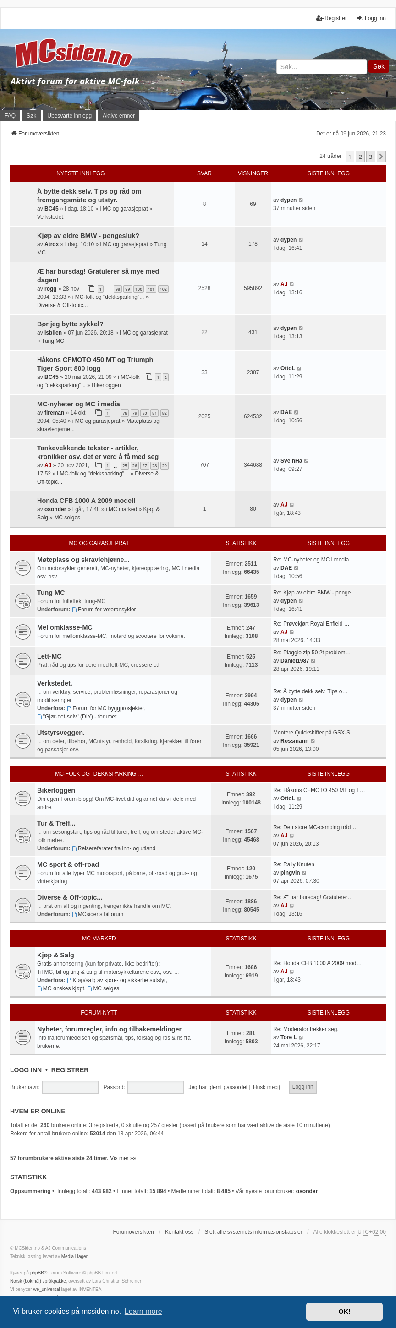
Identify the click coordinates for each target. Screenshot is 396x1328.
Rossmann (294, 741)
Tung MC (53, 341)
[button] (381, 156)
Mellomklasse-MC (65, 627)
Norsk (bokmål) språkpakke (38, 1281)
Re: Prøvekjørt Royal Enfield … (311, 624)
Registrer (70, 1070)
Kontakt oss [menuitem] (179, 1232)
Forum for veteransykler (104, 609)
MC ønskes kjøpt (60, 988)
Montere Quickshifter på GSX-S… (314, 732)
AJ (283, 284)
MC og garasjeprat (125, 208)
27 (144, 466)
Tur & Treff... (56, 823)
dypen (288, 200)
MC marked (123, 509)
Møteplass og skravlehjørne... (83, 559)
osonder (55, 509)
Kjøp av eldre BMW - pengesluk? (88, 235)
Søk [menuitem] (31, 116)
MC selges (67, 517)
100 (138, 289)
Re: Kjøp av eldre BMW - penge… (314, 592)
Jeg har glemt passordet (218, 1087)
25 (124, 466)
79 (134, 413)
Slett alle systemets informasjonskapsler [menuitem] (253, 1232)
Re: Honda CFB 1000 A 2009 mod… (317, 963)
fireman (54, 413)
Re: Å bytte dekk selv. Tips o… (310, 691)
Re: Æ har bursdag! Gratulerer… (313, 897)
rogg (50, 289)
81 (154, 413)
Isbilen (53, 332)
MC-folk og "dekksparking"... (109, 297)
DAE (286, 412)
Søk (379, 66)
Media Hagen (74, 1256)
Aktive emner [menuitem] (119, 116)
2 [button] (360, 156)
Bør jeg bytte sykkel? (70, 324)
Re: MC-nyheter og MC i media (311, 559)
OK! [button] (344, 1311)
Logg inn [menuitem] (371, 18)
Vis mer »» (123, 1158)
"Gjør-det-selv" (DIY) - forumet (76, 716)
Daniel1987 (294, 661)
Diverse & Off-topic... (62, 305)
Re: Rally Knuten (293, 864)
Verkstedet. (51, 217)
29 (164, 466)
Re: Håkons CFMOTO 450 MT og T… (319, 790)
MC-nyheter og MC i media (78, 404)
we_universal (46, 1289)
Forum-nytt (99, 1012)
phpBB (37, 1272)
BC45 (51, 208)
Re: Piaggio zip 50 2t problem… (312, 652)
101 (151, 289)
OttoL (287, 368)
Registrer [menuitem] (331, 18)
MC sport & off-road (68, 864)
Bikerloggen (106, 385)
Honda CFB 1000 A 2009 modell (86, 500)
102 (163, 289)
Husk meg (269, 1087)
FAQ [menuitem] (10, 116)
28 (154, 466)
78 (124, 413)
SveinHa (291, 461)
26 (134, 466)
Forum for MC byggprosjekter (105, 708)
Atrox (51, 244)
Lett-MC (49, 656)
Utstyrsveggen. (61, 732)
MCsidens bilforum (97, 914)
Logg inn (26, 1070)
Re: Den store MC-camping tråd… (314, 827)
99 (127, 289)
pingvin (290, 872)
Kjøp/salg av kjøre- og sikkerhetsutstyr (116, 980)
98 (118, 289)
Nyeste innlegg (80, 173)
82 (164, 413)
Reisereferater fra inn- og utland (113, 848)
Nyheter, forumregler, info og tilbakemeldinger (109, 1029)
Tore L (288, 1037)
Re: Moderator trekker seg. (306, 1029)
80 (144, 413)
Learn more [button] (143, 1311)
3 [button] (370, 156)
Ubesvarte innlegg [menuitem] (69, 116)
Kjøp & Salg (55, 955)
